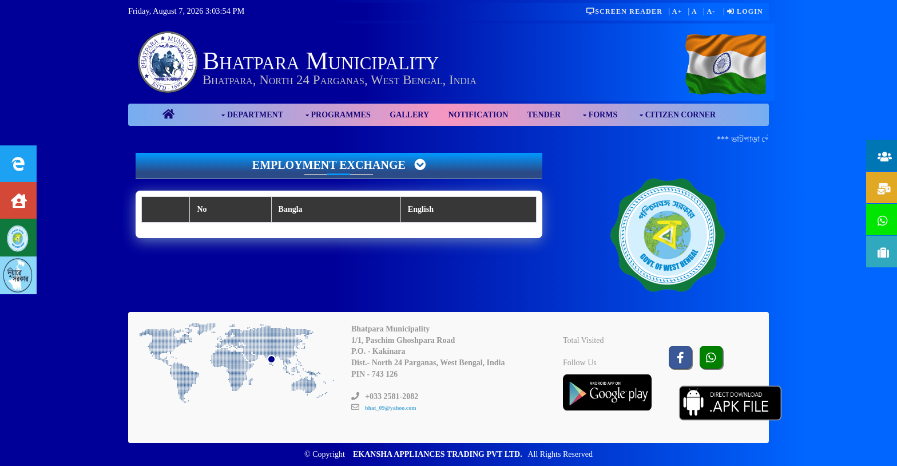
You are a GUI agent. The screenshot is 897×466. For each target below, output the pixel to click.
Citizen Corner (680, 114)
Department (255, 114)
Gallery (409, 114)
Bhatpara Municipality (321, 61)
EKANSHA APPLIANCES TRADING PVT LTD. (437, 454)
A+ (677, 11)
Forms (603, 114)
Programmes (341, 114)
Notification (479, 114)
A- (711, 11)
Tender (544, 114)
